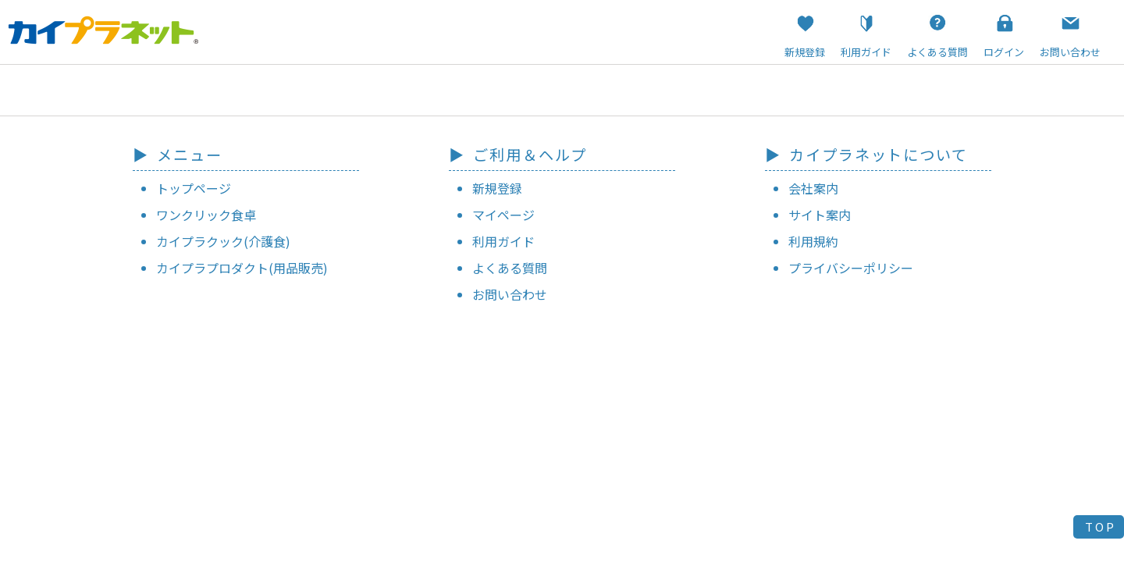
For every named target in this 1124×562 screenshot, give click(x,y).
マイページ (503, 214)
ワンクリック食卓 (206, 214)
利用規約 (813, 241)
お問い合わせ (509, 294)
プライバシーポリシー (850, 267)
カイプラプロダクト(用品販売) (242, 267)
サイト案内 (819, 214)
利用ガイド (503, 241)
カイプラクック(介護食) (223, 241)
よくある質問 (509, 267)
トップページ (193, 188)
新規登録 (497, 188)
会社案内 (813, 188)
